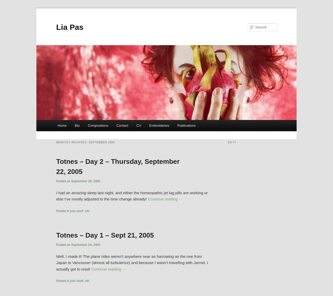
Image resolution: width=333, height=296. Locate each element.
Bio (77, 125)
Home (62, 125)
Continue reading (165, 199)
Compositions (98, 125)
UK (87, 211)
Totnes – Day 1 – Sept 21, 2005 (105, 235)
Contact (122, 125)
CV (138, 125)
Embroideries (159, 125)
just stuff (76, 211)
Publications (186, 125)
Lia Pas (70, 27)
